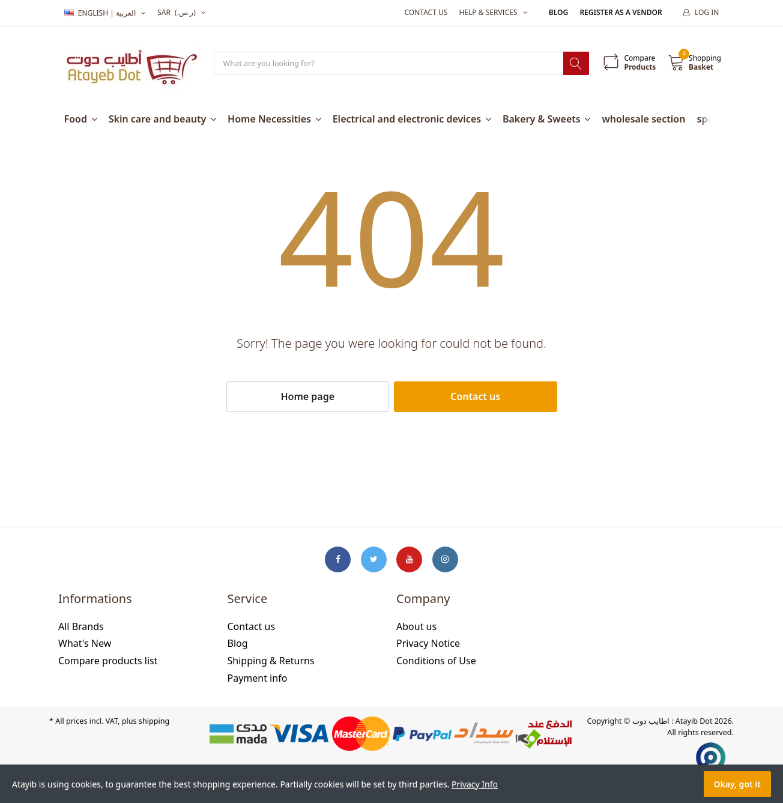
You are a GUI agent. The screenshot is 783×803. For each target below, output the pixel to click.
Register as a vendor (620, 12)
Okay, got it (737, 784)
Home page (307, 397)
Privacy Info (475, 784)
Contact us (425, 12)
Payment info (258, 678)
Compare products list (108, 661)
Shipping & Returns (271, 661)
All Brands (81, 627)
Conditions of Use (436, 661)
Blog (558, 12)
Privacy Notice (428, 644)
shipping (154, 722)
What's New (84, 644)
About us (416, 627)
